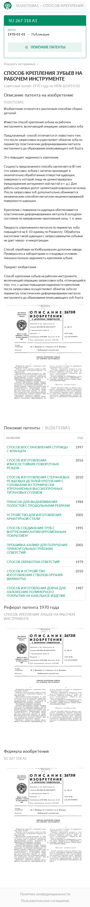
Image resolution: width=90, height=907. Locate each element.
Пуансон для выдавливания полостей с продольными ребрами (38, 503)
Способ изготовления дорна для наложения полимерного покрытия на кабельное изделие (36, 592)
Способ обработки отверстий (33, 562)
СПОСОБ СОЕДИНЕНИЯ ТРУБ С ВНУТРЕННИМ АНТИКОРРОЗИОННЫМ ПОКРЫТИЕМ (36, 532)
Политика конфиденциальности (45, 894)
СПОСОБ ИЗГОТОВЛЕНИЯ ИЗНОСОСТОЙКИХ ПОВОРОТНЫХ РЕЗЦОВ (33, 464)
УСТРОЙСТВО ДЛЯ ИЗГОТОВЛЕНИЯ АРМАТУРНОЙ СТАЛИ (34, 517)
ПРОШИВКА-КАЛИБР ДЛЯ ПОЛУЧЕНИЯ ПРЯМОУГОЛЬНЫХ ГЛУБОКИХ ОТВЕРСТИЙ (37, 548)
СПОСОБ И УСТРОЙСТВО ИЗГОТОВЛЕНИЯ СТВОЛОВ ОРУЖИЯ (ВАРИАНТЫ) (35, 575)
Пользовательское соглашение (45, 901)
